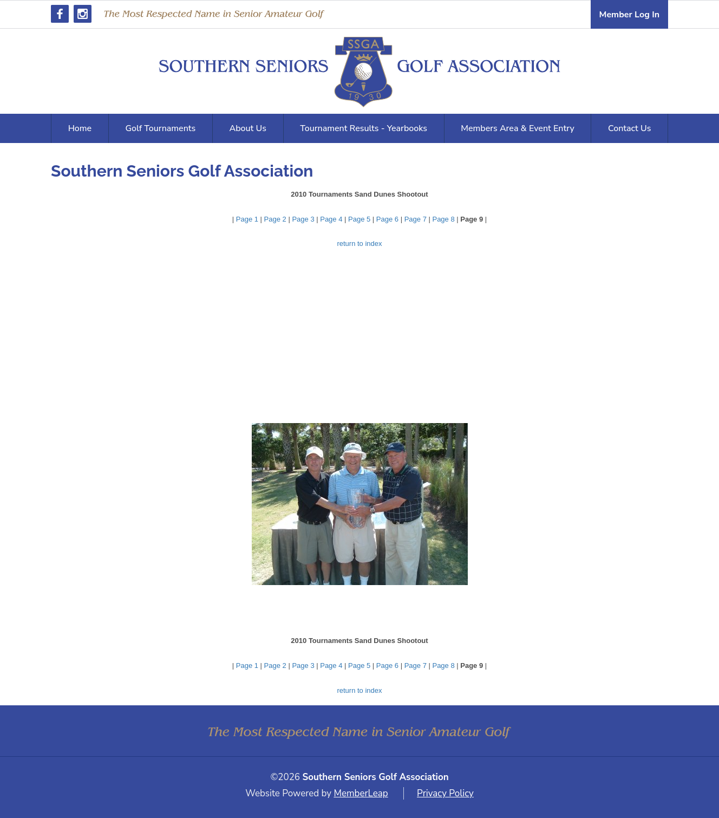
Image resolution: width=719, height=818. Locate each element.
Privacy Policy (445, 793)
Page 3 (303, 219)
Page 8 (443, 219)
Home (80, 128)
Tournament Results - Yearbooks (363, 128)
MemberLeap (361, 793)
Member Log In (629, 15)
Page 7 (415, 219)
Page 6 (387, 219)
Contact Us (629, 128)
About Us (248, 128)
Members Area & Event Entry (517, 128)
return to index (359, 243)
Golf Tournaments (160, 128)
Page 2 (275, 219)
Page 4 (331, 219)
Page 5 (359, 219)
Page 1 (247, 219)
